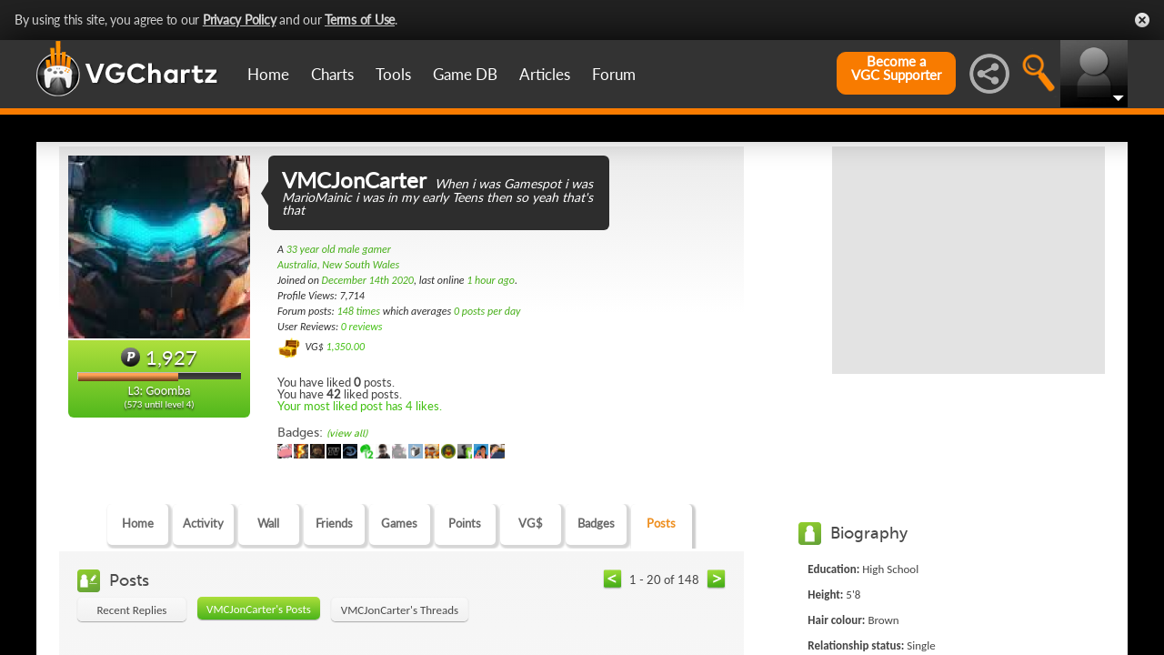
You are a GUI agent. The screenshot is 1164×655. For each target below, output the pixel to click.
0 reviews (362, 326)
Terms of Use (360, 19)
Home (268, 74)
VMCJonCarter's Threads (399, 610)
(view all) (346, 433)
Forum (614, 74)
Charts (332, 74)
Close (1142, 20)
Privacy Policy (239, 19)
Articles (544, 74)
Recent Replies (132, 610)
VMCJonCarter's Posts (258, 609)
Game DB (465, 74)
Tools (393, 74)
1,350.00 (345, 346)
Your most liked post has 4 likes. (359, 405)
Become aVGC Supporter (896, 68)
